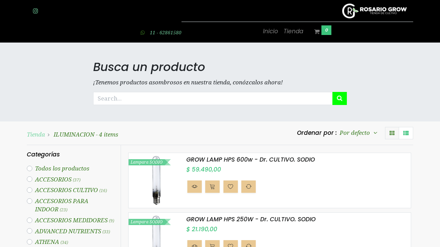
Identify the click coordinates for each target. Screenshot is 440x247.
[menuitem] (270, 31)
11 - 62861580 (166, 32)
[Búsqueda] (339, 98)
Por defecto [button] (355, 133)
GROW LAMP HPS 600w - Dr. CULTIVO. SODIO (250, 160)
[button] (194, 186)
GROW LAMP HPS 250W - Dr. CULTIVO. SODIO (251, 219)
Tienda (36, 134)
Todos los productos (62, 168)
